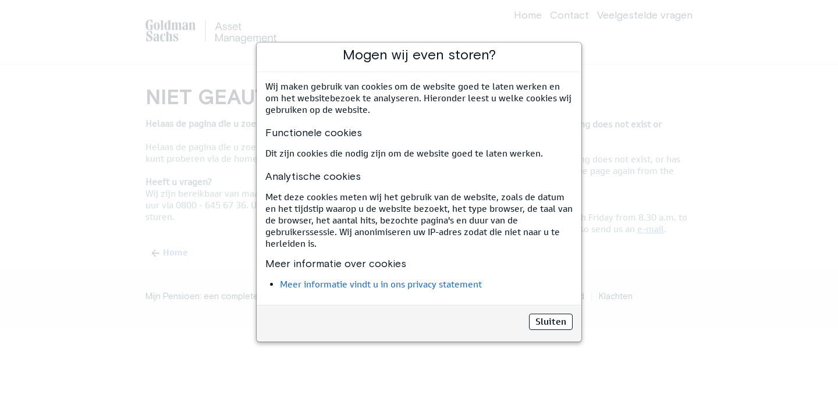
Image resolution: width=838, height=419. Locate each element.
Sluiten (550, 321)
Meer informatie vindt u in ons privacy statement (381, 284)
